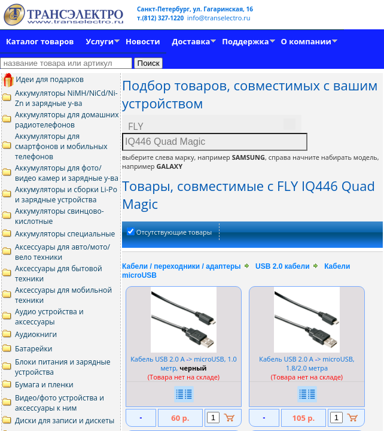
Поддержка (245, 41)
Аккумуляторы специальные (65, 234)
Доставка (191, 41)
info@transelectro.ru (219, 17)
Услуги (100, 41)
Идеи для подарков (43, 79)
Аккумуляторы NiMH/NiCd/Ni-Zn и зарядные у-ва (66, 98)
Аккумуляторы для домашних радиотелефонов (67, 120)
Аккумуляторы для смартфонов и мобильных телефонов (61, 146)
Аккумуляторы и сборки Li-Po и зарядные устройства (66, 194)
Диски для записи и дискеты (64, 420)
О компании (306, 41)
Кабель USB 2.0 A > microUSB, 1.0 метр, (183, 363)
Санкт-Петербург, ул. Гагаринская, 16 (195, 9)
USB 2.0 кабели (282, 266)
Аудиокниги (36, 334)
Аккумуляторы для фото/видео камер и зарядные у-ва (66, 173)
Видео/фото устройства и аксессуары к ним (59, 403)
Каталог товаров (40, 41)
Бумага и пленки (44, 385)
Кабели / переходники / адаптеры (181, 266)
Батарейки (33, 349)
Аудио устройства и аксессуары (49, 316)
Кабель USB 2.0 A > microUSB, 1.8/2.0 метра (306, 363)
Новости (143, 41)
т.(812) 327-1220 (161, 18)
